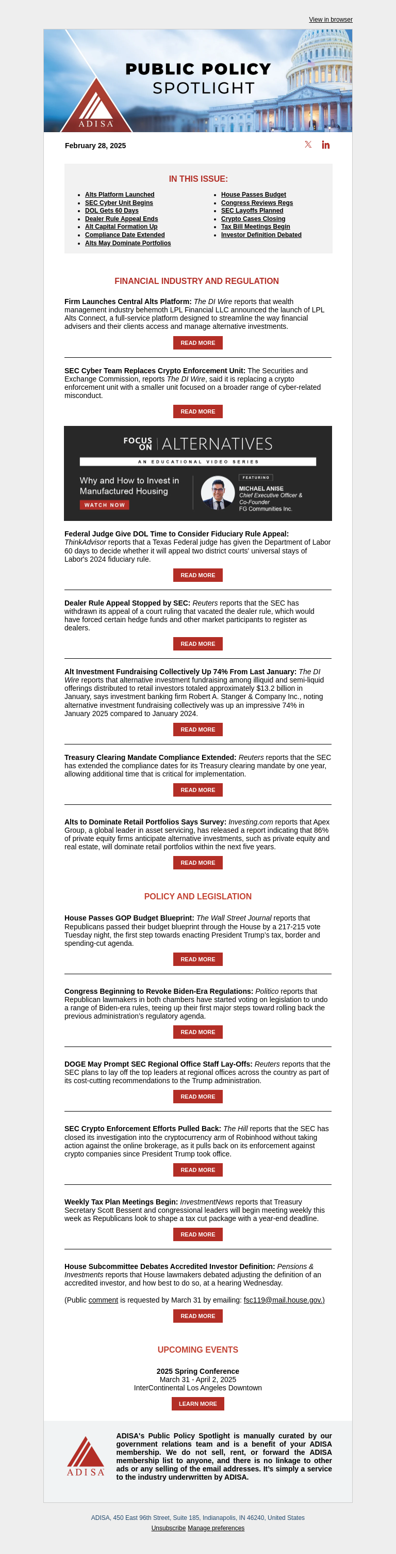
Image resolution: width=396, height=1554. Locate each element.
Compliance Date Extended (125, 235)
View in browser (331, 19)
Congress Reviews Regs (257, 203)
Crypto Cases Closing (253, 219)
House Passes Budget (253, 194)
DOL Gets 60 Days (112, 210)
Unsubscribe (169, 1528)
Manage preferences (216, 1528)
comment (104, 1300)
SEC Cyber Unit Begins (119, 203)
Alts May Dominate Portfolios (128, 243)
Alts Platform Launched (120, 194)
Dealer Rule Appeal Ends (121, 219)
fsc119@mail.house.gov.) (284, 1300)
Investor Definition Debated (261, 235)
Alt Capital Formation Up (121, 226)
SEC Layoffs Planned (252, 210)
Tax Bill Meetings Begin (255, 226)
